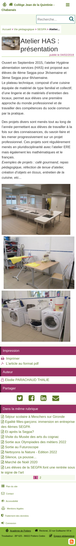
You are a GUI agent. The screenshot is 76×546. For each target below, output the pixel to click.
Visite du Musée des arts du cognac (32, 437)
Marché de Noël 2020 (21, 462)
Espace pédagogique (64, 536)
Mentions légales (12, 508)
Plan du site (8, 486)
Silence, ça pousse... (20, 457)
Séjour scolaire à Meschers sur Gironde (35, 417)
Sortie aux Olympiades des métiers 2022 (35, 442)
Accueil (6, 29)
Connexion (8, 523)
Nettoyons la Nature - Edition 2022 (31, 452)
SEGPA (41, 29)
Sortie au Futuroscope (22, 447)
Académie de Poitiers (20, 530)
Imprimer (12, 358)
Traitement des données (14, 516)
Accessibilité (9, 501)
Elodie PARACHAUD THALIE (27, 380)
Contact (7, 493)
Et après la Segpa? (19, 432)
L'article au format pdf (22, 363)
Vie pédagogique (24, 29)
